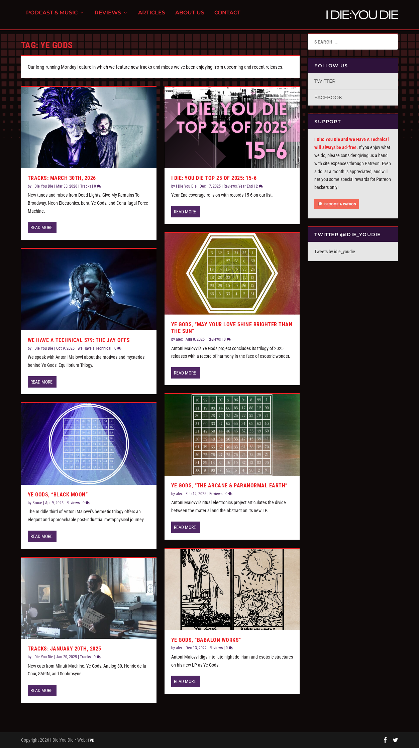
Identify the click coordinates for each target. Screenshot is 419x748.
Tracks (85, 186)
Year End (245, 186)
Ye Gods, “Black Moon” (58, 494)
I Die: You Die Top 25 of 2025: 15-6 (214, 178)
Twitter (324, 81)
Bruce (37, 502)
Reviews (108, 17)
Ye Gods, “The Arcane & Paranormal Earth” (229, 485)
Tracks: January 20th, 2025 (64, 648)
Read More (41, 227)
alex (179, 339)
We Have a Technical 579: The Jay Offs (79, 340)
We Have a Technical (94, 348)
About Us (189, 17)
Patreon (372, 163)
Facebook (328, 97)
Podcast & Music (52, 17)
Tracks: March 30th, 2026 (62, 178)
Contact (227, 17)
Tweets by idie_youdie (334, 251)
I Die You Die (42, 186)
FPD (91, 740)
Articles (151, 17)
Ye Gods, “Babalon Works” (206, 640)
